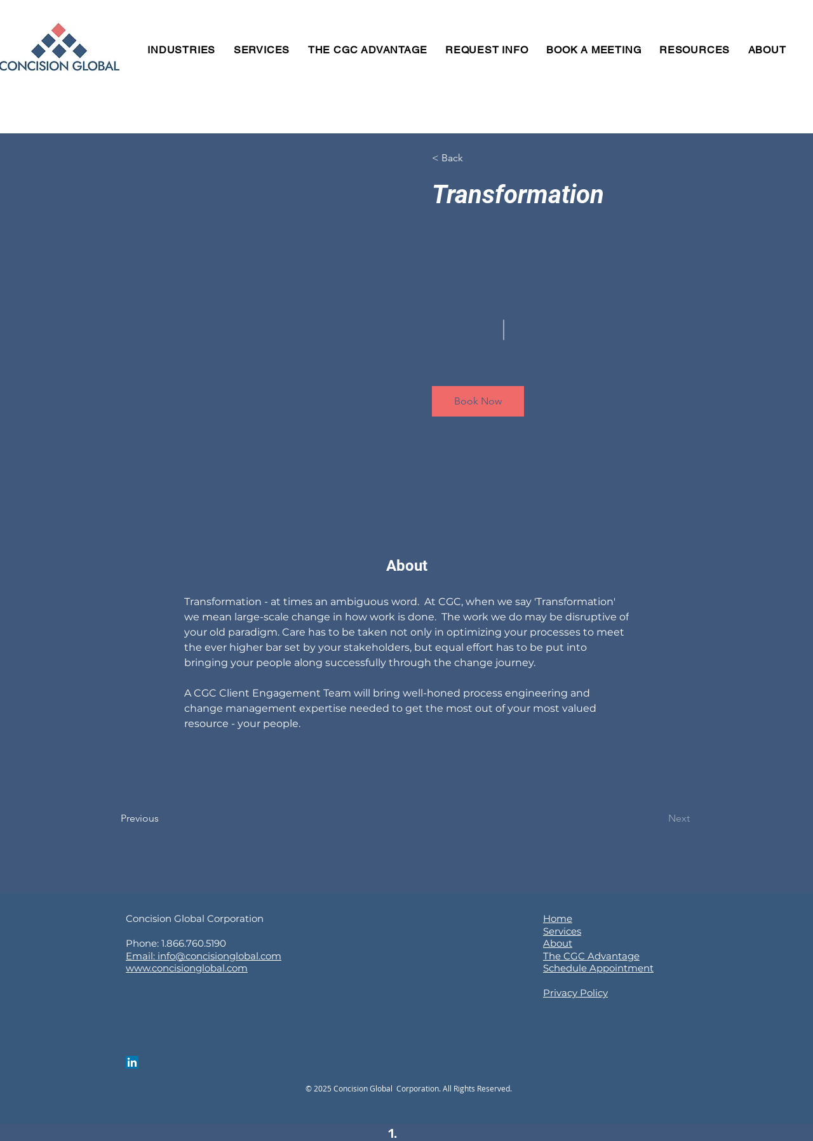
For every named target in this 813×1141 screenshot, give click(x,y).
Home (557, 918)
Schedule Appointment (598, 968)
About (557, 943)
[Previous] (157, 818)
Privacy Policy (575, 993)
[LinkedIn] (132, 1062)
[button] (468, 158)
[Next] (655, 818)
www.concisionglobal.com (187, 968)
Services (562, 931)
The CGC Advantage (591, 956)
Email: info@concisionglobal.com (203, 956)
